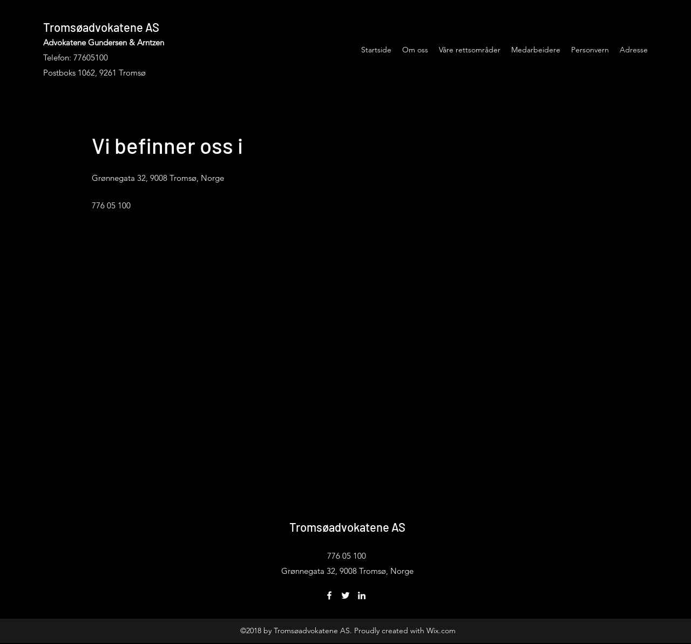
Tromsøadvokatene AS (101, 27)
